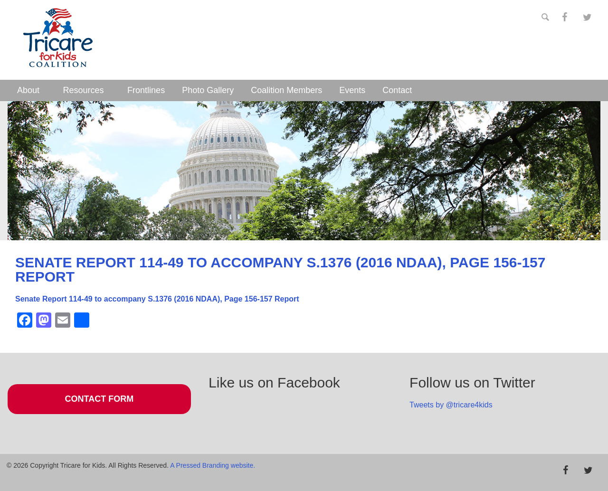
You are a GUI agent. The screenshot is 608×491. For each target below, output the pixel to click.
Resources (83, 90)
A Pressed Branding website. (212, 465)
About (28, 90)
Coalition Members (286, 90)
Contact (397, 90)
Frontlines (146, 90)
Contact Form (99, 399)
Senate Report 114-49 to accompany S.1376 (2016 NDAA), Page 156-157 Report (157, 299)
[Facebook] (564, 18)
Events (352, 90)
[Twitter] (587, 18)
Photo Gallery (208, 90)
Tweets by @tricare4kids (451, 405)
